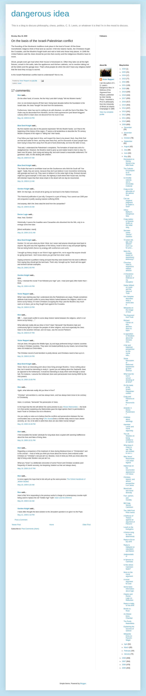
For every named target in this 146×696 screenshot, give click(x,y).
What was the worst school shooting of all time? (129, 378)
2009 (124, 125)
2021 (124, 85)
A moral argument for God (128, 582)
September (128, 141)
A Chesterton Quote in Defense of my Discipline (129, 278)
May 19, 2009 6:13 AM (26, 181)
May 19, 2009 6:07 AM (26, 158)
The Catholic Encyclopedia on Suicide (129, 172)
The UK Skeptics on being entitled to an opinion (129, 438)
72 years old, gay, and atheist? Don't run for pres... (128, 244)
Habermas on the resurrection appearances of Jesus (129, 470)
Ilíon (19, 95)
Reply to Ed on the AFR (129, 541)
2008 (124, 658)
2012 (124, 115)
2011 (124, 118)
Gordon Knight (23, 189)
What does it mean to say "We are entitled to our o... (129, 449)
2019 (124, 92)
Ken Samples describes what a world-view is (129, 301)
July (125, 150)
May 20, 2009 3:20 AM (26, 485)
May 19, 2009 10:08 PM (26, 380)
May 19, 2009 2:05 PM (26, 268)
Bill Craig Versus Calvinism (128, 505)
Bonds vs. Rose (127, 610)
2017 (124, 98)
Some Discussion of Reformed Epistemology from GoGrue (129, 365)
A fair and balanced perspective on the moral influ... (129, 350)
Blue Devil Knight (24, 126)
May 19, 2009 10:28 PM (26, 424)
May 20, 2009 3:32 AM (26, 501)
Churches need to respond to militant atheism (129, 267)
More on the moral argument (128, 574)
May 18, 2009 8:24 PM (26, 118)
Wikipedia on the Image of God (128, 310)
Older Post (87, 525)
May (126, 156)
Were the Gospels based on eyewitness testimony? (129, 255)
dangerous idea (40, 13)
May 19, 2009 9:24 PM (26, 356)
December (128, 127)
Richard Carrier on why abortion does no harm (128, 325)
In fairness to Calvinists (128, 561)
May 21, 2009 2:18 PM (26, 515)
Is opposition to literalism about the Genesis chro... (129, 338)
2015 (124, 105)
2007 (124, 661)
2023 (124, 79)
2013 (124, 111)
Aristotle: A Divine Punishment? (129, 411)
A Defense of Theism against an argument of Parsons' (129, 520)
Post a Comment (21, 520)
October (127, 138)
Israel (19, 83)
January (127, 654)
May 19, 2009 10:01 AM (26, 233)
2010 (124, 121)
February (127, 651)
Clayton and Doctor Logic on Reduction (128, 597)
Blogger (83, 684)
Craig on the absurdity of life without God (129, 192)
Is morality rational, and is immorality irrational (128, 182)
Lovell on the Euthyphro (128, 528)
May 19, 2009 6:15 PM (26, 307)
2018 (124, 95)
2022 (124, 82)
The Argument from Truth (129, 316)
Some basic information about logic (129, 589)
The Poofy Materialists (129, 622)
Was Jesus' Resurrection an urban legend (129, 460)
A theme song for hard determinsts (129, 534)
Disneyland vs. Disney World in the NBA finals (129, 162)
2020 (124, 89)
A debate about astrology (128, 419)
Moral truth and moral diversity (128, 491)
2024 (124, 75)
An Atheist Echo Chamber (128, 616)
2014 (124, 108)
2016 (124, 102)
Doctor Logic (23, 214)
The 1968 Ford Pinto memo (129, 511)
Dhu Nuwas (48, 419)
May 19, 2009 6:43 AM (26, 207)
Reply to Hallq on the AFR (129, 604)
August (127, 146)
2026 (124, 69)
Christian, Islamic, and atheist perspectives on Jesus (129, 481)
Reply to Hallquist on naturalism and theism (129, 548)
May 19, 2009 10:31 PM (26, 440)
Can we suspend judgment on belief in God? (129, 203)
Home (51, 525)
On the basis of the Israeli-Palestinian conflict (129, 389)
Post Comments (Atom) (30, 529)
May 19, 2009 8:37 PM (26, 333)
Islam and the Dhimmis (63, 498)
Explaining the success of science (129, 629)
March (126, 647)
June (126, 153)
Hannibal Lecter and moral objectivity (129, 428)
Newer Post (16, 525)
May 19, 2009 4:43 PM (26, 286)
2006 (124, 665)
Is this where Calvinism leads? (128, 567)
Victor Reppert (23, 294)
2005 (124, 668)
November (128, 133)
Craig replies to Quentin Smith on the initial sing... (128, 223)
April (126, 644)
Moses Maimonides (70, 407)
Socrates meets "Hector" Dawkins (128, 234)
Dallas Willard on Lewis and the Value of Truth (129, 289)
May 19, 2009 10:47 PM (26, 469)
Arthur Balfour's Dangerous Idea (129, 213)
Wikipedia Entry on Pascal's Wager (128, 637)
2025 (124, 72)
